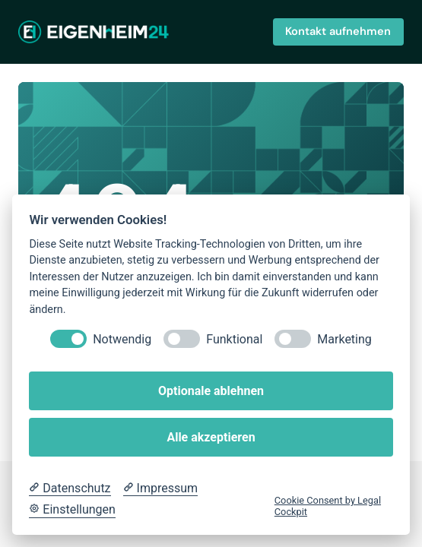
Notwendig (122, 339)
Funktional (234, 339)
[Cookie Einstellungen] (72, 509)
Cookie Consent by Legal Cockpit (327, 506)
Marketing (344, 339)
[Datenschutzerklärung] (69, 488)
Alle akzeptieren (211, 437)
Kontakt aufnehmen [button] (338, 31)
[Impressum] (160, 488)
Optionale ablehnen (211, 391)
